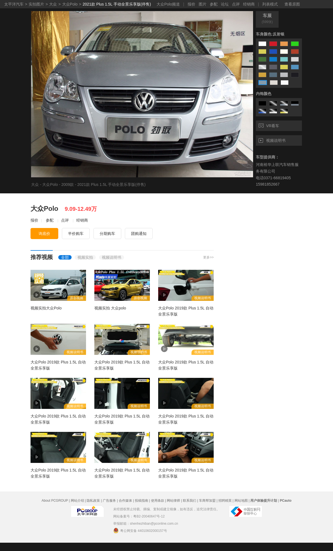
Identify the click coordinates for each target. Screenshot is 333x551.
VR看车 (269, 126)
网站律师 (173, 501)
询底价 (44, 233)
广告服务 (109, 501)
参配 (214, 4)
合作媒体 (125, 501)
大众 (53, 4)
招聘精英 (225, 501)
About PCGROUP (55, 501)
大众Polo (70, 4)
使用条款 (157, 501)
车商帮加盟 (207, 501)
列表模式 (270, 4)
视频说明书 (272, 140)
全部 (65, 257)
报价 (191, 4)
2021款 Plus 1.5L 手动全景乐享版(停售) (117, 4)
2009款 (67, 184)
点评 (236, 4)
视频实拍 (85, 257)
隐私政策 (93, 501)
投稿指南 (141, 501)
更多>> (208, 257)
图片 (202, 4)
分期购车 (107, 233)
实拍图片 (36, 4)
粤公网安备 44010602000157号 (140, 530)
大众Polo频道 (168, 4)
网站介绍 (77, 501)
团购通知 (139, 233)
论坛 (225, 4)
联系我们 (189, 501)
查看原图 (292, 4)
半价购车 (76, 233)
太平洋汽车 (14, 4)
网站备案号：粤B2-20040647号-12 (139, 516)
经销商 (249, 4)
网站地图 (241, 501)
